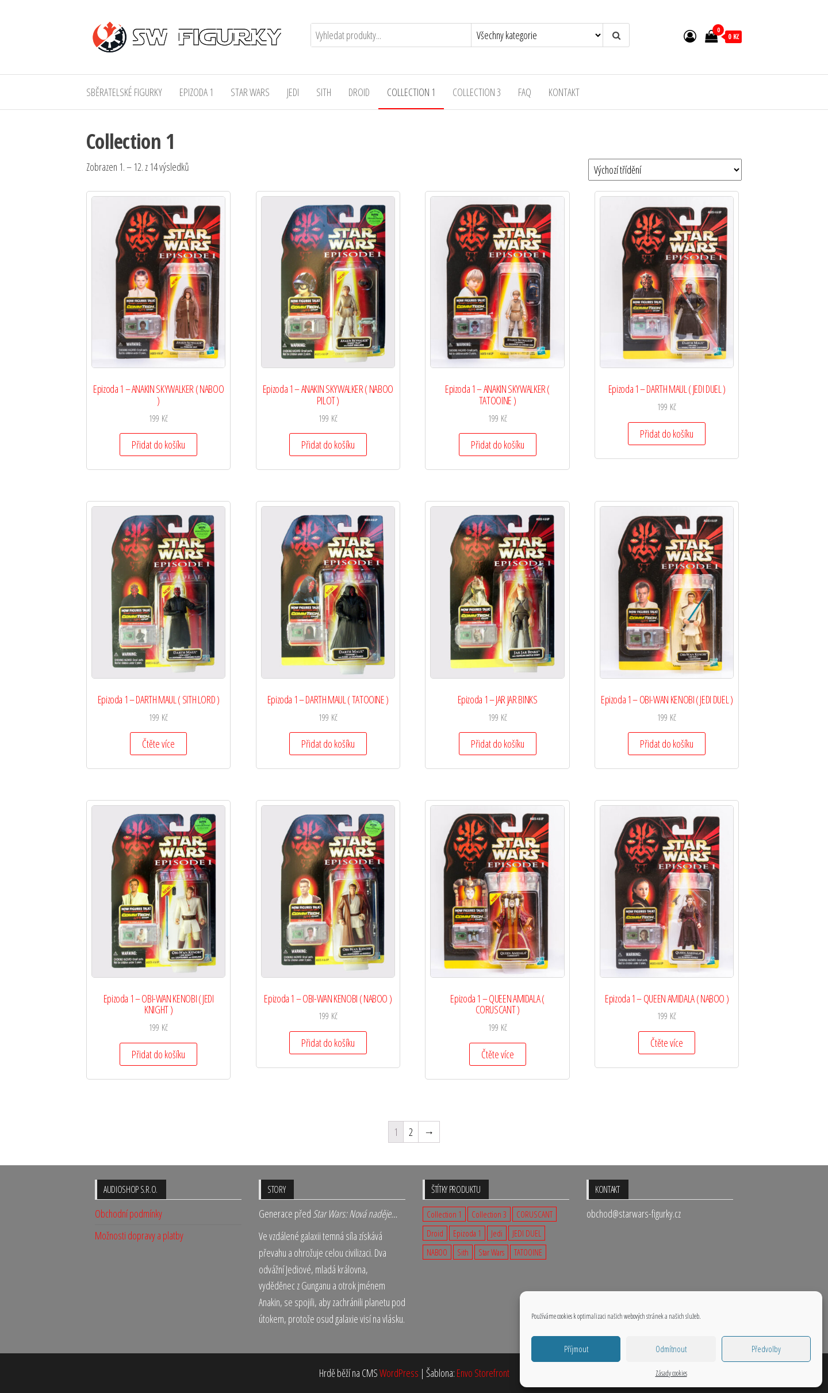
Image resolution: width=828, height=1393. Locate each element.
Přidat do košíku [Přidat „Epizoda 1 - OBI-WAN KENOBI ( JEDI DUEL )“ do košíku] (666, 744)
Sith (323, 92)
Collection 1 (411, 92)
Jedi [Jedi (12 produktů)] (497, 1233)
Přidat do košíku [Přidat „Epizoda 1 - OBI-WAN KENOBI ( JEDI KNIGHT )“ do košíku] (158, 1054)
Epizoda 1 (196, 92)
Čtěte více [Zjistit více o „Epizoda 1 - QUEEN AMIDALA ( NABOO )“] (666, 1043)
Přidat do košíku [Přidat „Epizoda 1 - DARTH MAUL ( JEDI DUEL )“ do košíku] (666, 434)
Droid (359, 92)
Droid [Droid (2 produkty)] (435, 1233)
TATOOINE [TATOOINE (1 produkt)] (528, 1252)
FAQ (524, 92)
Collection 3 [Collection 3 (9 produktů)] (489, 1214)
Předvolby (766, 1348)
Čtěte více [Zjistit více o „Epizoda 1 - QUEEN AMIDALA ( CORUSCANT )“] (497, 1054)
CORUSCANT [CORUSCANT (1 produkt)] (534, 1214)
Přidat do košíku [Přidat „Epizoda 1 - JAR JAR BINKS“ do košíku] (497, 744)
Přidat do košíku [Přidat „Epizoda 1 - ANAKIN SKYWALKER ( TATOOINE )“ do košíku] (497, 444)
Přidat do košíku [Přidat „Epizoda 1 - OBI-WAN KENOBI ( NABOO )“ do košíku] (328, 1043)
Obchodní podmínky (128, 1213)
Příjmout (576, 1348)
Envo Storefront (483, 1373)
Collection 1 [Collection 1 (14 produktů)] (444, 1214)
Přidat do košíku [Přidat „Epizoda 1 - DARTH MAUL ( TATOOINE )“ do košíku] (328, 744)
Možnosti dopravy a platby (139, 1235)
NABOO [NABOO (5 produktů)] (437, 1252)
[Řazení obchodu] (665, 170)
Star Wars (250, 92)
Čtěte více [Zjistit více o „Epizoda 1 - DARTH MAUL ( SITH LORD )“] (158, 744)
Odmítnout (671, 1348)
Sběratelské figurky (124, 92)
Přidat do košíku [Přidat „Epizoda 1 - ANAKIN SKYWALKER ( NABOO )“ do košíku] (158, 444)
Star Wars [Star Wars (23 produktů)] (491, 1252)
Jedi (293, 92)
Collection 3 (477, 92)
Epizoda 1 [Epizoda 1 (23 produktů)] (467, 1233)
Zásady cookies (671, 1373)
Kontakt (564, 92)
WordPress (399, 1373)
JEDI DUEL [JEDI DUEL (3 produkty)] (526, 1233)
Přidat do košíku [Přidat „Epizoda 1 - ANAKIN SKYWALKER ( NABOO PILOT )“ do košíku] (328, 444)
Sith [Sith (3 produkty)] (463, 1252)
